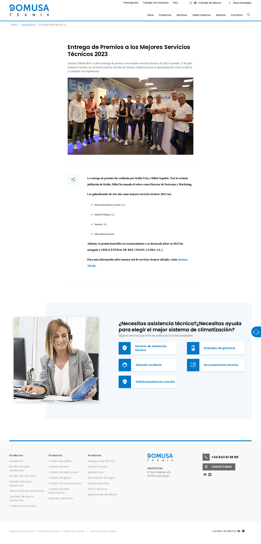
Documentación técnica (212, 365)
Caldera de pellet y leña (63, 472)
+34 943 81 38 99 (220, 457)
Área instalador (240, 3)
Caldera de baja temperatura (59, 491)
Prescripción (131, 2)
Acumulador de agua (101, 477)
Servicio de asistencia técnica (142, 348)
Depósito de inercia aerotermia (21, 498)
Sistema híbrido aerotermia (26, 491)
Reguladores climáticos (102, 494)
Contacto (237, 15)
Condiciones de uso (48, 531)
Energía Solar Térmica (101, 461)
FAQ (175, 2)
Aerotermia (16, 461)
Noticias (221, 15)
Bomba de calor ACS (22, 476)
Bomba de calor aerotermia (19, 468)
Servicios (182, 15)
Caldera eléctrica (98, 483)
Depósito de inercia (61, 498)
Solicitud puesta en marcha (147, 382)
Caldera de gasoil (60, 477)
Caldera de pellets (60, 461)
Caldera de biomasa (22, 506)
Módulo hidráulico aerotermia (20, 483)
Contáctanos (217, 466)
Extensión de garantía (211, 348)
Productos (165, 15)
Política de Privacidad (21, 531)
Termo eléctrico (97, 489)
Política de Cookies (74, 531)
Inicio (150, 15)
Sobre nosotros (201, 15)
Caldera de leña (59, 466)
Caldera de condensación (65, 483)
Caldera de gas (97, 466)
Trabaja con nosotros (156, 2)
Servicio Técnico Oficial (103, 531)
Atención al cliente (140, 365)
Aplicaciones (96, 472)
